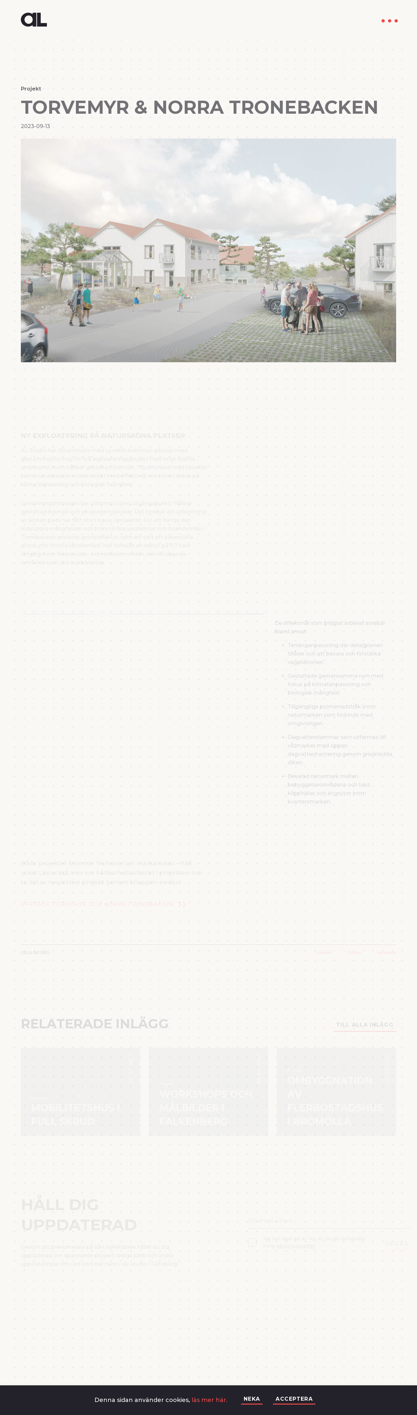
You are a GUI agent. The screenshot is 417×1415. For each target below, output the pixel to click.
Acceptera (294, 1399)
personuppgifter (295, 1246)
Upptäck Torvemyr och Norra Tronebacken (103, 904)
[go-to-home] (34, 21)
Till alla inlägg (365, 1025)
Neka (252, 1399)
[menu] (389, 21)
